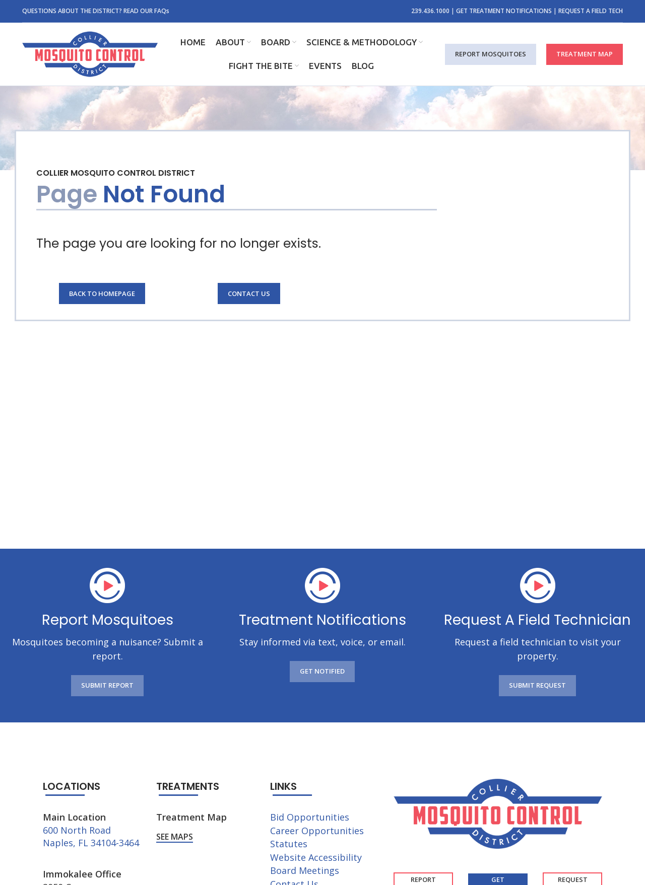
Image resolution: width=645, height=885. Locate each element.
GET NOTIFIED (322, 671)
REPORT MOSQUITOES (490, 53)
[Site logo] (90, 53)
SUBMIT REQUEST (537, 685)
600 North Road (77, 830)
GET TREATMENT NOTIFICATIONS (504, 11)
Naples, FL (65, 843)
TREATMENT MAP (584, 53)
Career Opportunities (317, 831)
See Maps (174, 837)
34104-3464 (115, 843)
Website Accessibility (316, 857)
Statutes (288, 844)
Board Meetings (304, 870)
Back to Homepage (102, 293)
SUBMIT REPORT (107, 685)
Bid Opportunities (309, 817)
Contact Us (249, 293)
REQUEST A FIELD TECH (590, 11)
